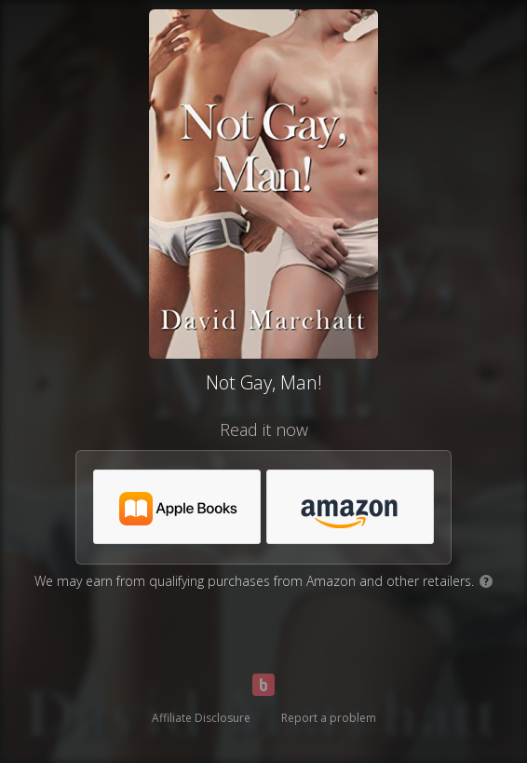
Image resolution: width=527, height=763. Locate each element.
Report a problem (328, 718)
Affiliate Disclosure (201, 718)
